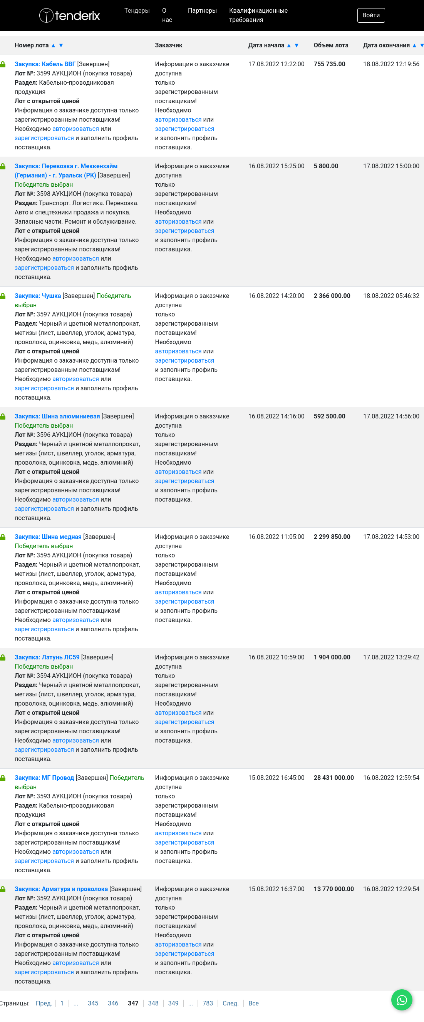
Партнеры (202, 10)
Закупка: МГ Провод (45, 777)
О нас (167, 15)
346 (113, 1003)
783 (208, 1003)
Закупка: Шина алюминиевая (58, 416)
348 (153, 1003)
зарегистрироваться (44, 138)
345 (93, 1003)
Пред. (44, 1003)
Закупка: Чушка (38, 295)
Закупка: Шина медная (49, 536)
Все (253, 1003)
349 (173, 1003)
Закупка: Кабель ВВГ (45, 64)
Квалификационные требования (258, 15)
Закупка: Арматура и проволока (62, 889)
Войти (371, 15)
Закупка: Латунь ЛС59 (47, 657)
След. (231, 1003)
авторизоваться (75, 128)
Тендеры (137, 10)
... (76, 1003)
